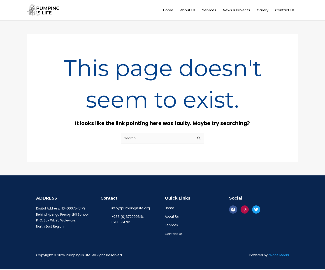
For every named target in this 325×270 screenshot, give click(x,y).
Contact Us (285, 10)
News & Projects (236, 10)
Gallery (262, 10)
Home (168, 10)
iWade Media (279, 256)
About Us (187, 10)
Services (209, 10)
